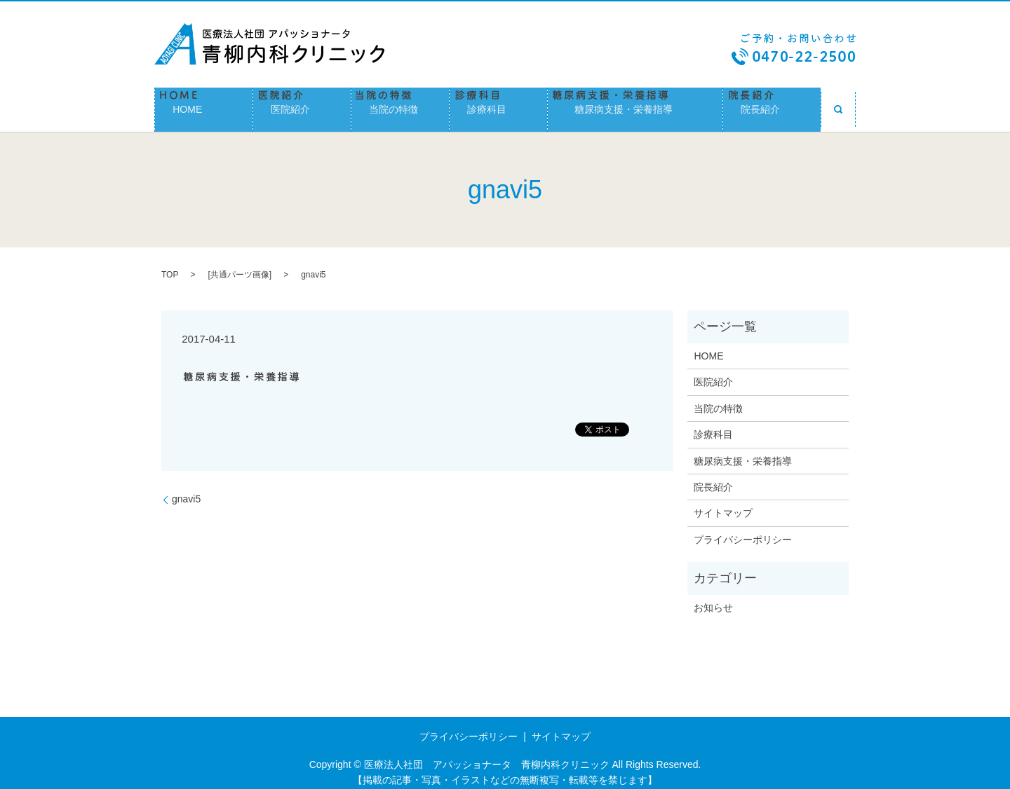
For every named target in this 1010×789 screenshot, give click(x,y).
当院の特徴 (400, 105)
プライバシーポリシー (743, 530)
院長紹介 (772, 105)
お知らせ (713, 598)
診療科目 (498, 105)
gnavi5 (186, 490)
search (838, 105)
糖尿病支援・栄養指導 (635, 105)
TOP (169, 266)
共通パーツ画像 (239, 266)
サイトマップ (723, 504)
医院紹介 (302, 105)
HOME (203, 105)
